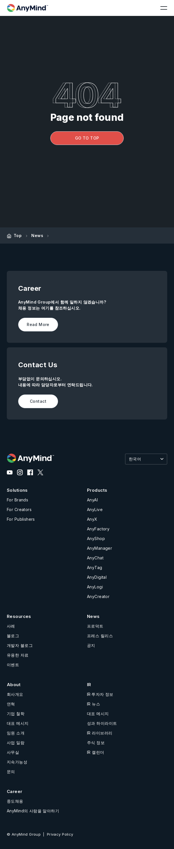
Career (14, 791)
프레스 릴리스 (100, 635)
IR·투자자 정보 (100, 694)
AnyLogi (95, 586)
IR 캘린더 (95, 752)
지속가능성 (17, 761)
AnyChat (95, 557)
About (13, 684)
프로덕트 (95, 626)
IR (89, 684)
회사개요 (15, 694)
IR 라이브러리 (99, 732)
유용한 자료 (18, 655)
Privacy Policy (60, 834)
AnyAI (92, 499)
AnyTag (94, 567)
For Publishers (21, 519)
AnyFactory (98, 528)
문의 (11, 771)
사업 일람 (15, 742)
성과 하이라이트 (102, 723)
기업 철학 (15, 713)
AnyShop (96, 538)
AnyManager (99, 548)
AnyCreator (98, 596)
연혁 (11, 703)
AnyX (92, 519)
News (37, 235)
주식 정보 (96, 742)
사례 (11, 626)
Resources (19, 616)
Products (97, 490)
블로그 (13, 635)
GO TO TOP (87, 138)
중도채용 (15, 801)
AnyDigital (97, 577)
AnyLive (95, 509)
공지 (91, 645)
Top (18, 235)
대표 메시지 (18, 723)
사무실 (13, 752)
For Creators (19, 509)
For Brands (17, 499)
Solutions (17, 490)
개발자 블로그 (20, 645)
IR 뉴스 (93, 703)
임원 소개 (15, 732)
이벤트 (13, 664)
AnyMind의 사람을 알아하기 (33, 810)
